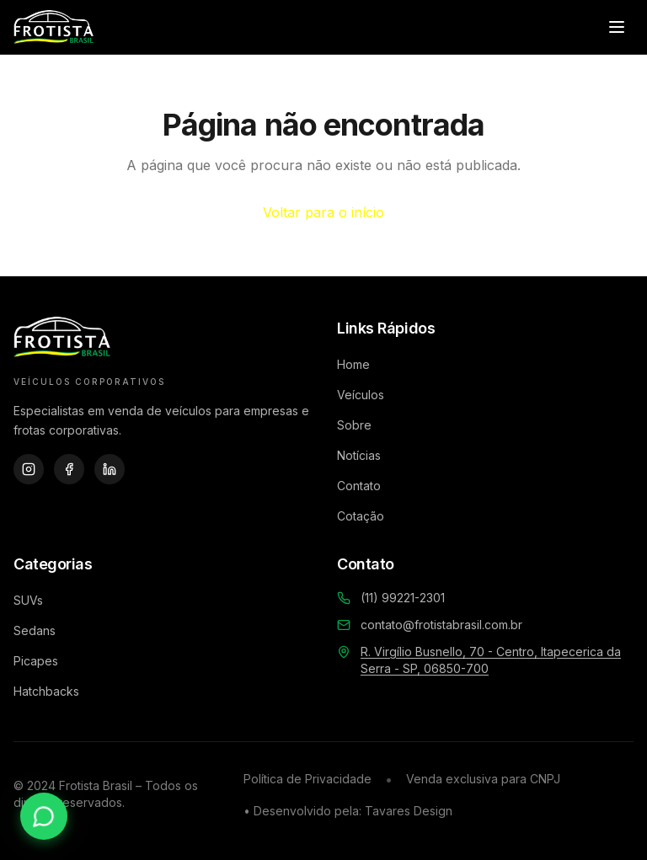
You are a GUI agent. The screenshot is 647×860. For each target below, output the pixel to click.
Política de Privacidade (307, 779)
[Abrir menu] (617, 27)
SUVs (28, 600)
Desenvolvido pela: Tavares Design (353, 811)
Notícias (359, 455)
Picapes (35, 661)
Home (353, 364)
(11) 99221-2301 (403, 597)
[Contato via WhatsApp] (43, 816)
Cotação (360, 516)
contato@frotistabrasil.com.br (441, 624)
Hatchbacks (46, 691)
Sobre (354, 425)
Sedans (34, 630)
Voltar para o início (323, 212)
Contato (359, 485)
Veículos (360, 394)
